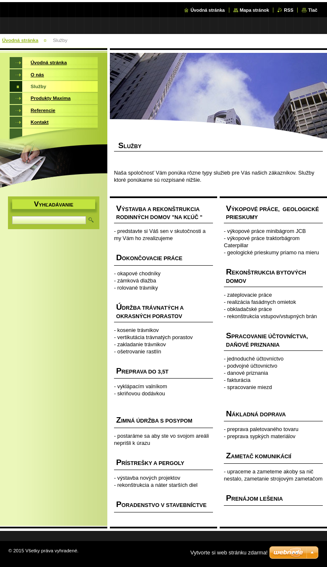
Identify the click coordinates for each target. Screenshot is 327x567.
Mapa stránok (254, 10)
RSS (288, 10)
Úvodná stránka (207, 10)
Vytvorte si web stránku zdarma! (228, 552)
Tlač (312, 10)
